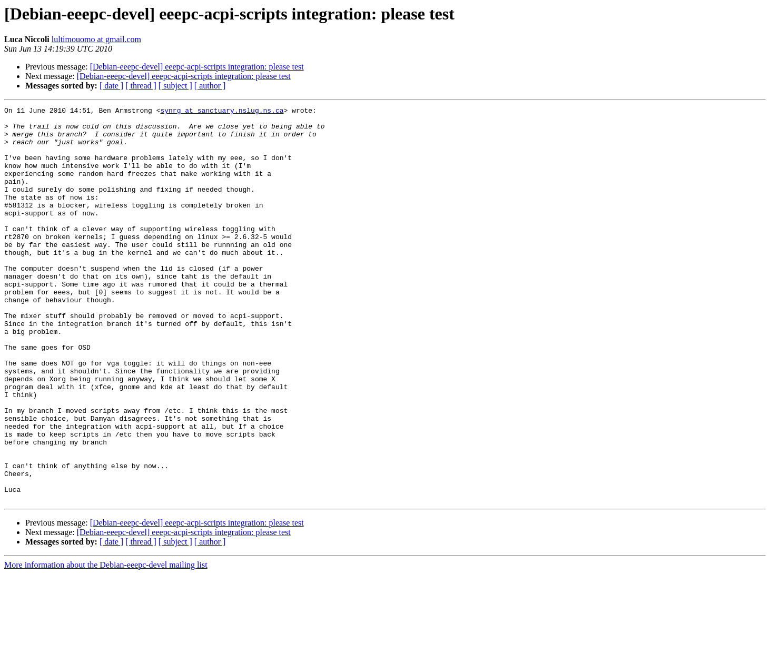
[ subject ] (175, 85)
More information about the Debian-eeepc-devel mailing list (106, 643)
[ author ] (210, 85)
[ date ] (111, 85)
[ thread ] (140, 85)
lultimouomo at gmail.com (96, 39)
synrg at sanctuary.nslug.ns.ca (221, 111)
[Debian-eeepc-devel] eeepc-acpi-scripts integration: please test (197, 66)
